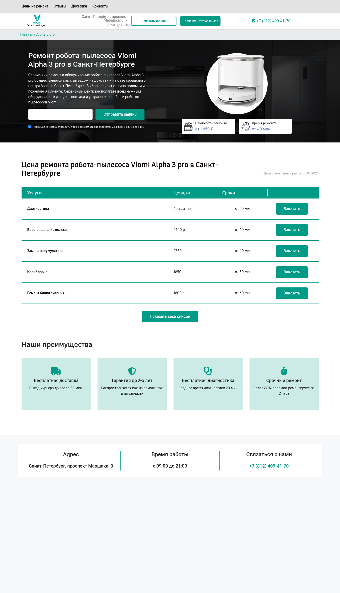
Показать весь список (170, 316)
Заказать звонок (154, 21)
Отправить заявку (120, 114)
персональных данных (130, 126)
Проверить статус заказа (200, 21)
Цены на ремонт (35, 6)
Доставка (79, 6)
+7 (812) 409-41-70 (269, 466)
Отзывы (60, 6)
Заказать (292, 208)
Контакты (100, 6)
